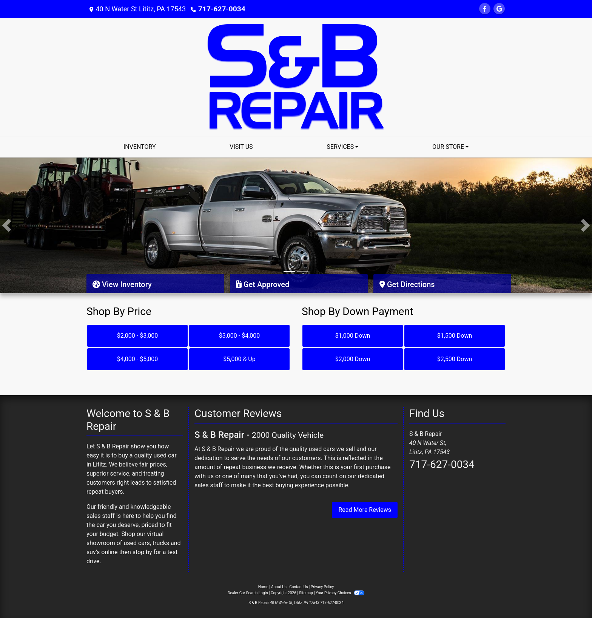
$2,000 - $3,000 (137, 335)
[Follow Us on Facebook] (484, 9)
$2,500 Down (454, 359)
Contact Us (298, 587)
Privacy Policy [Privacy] (322, 587)
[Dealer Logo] (296, 76)
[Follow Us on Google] (499, 9)
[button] (6, 225)
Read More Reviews (364, 509)
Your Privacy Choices (340, 593)
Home (263, 587)
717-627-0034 (220, 9)
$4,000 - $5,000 (137, 359)
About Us (279, 587)
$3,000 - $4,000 (239, 335)
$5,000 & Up (239, 359)
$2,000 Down (352, 359)
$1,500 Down (454, 335)
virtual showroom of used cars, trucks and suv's (133, 543)
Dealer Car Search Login (248, 593)
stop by (142, 552)
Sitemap (306, 593)
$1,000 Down (352, 335)
